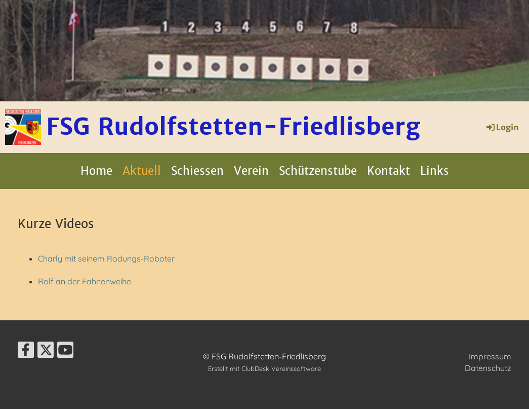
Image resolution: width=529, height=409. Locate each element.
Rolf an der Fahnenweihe (85, 281)
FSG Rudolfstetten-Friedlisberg (233, 126)
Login (502, 127)
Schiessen (197, 171)
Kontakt (388, 171)
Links (434, 171)
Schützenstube (318, 171)
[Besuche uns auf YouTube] (65, 352)
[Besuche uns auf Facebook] (26, 352)
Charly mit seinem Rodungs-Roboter (106, 258)
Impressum (490, 356)
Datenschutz (488, 368)
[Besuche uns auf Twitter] (45, 352)
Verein (251, 171)
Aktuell (142, 171)
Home (96, 171)
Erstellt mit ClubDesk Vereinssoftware (264, 368)
